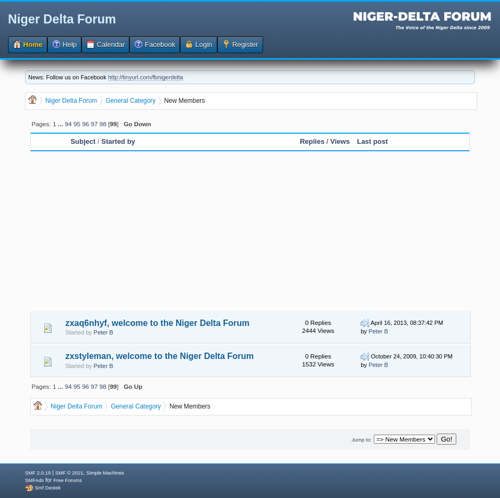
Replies (312, 141)
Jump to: (361, 440)
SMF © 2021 (69, 473)
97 (94, 123)
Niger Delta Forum (62, 19)
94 (68, 123)
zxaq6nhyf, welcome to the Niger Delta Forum (157, 323)
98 (103, 123)
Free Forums (67, 480)
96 (85, 123)
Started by (118, 141)
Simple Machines (105, 473)
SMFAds (34, 480)
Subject (83, 141)
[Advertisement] (250, 231)
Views (340, 141)
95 (76, 123)
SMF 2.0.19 (38, 473)
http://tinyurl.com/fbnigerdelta (145, 77)
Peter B (103, 332)
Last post (372, 141)
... (61, 123)
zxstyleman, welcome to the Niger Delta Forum (159, 356)
